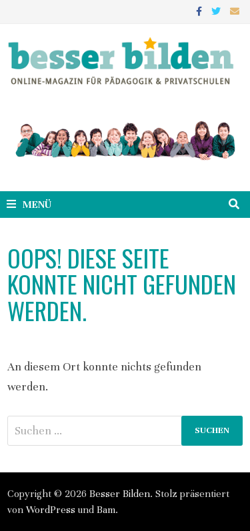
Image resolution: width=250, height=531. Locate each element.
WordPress (50, 510)
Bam (106, 510)
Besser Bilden (119, 494)
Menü (29, 205)
